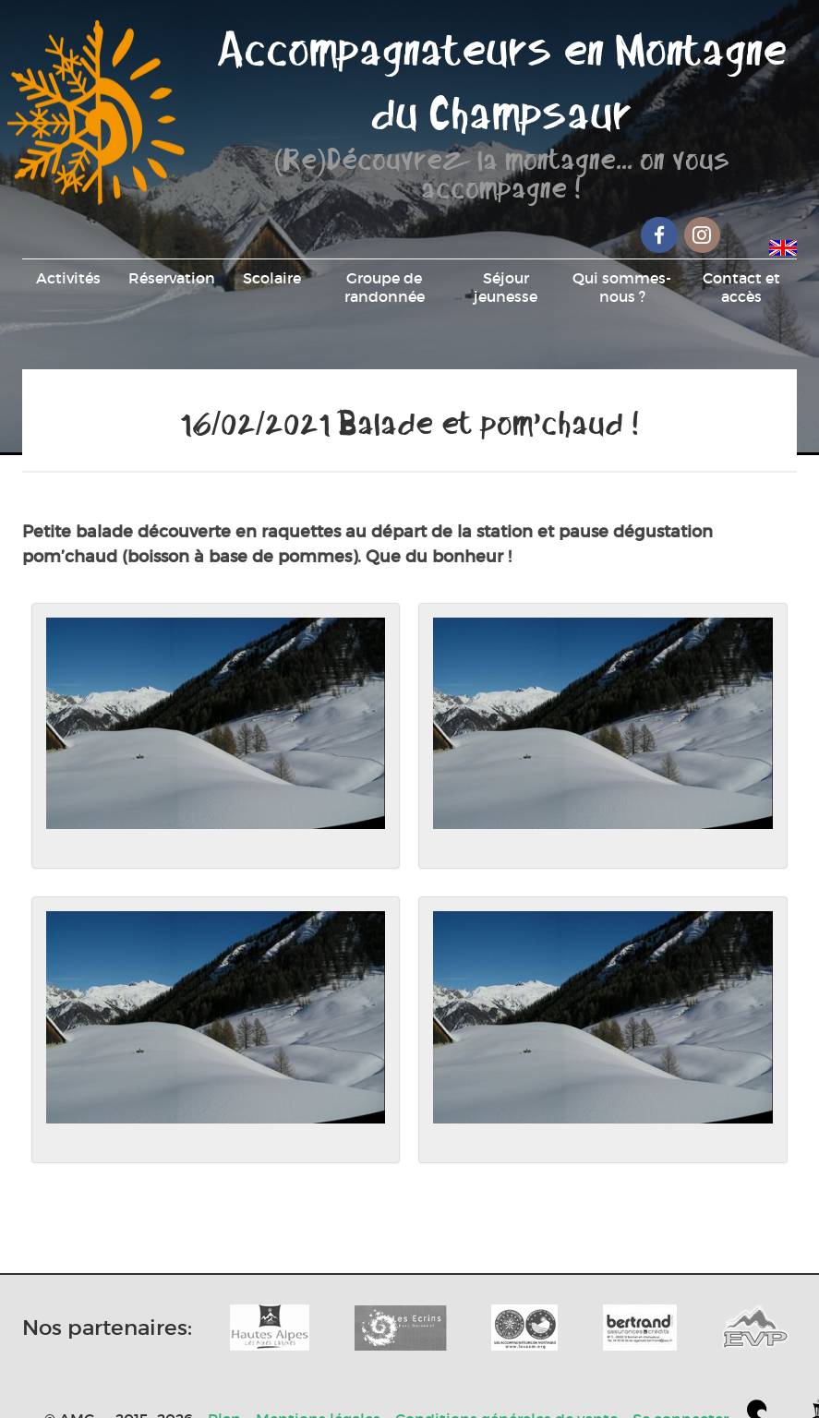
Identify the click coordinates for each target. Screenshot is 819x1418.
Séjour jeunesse (505, 287)
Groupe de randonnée (384, 287)
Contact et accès (741, 287)
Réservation (171, 278)
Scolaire (272, 278)
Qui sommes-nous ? (621, 287)
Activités (68, 278)
